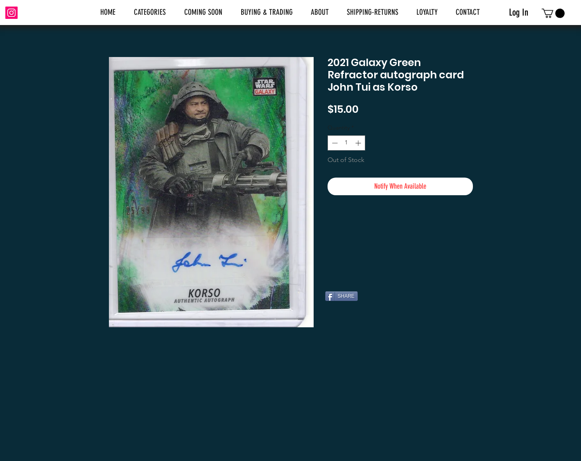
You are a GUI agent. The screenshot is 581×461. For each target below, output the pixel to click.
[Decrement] (334, 143)
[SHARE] (341, 296)
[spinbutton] (346, 143)
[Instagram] (11, 13)
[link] (553, 13)
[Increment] (359, 143)
